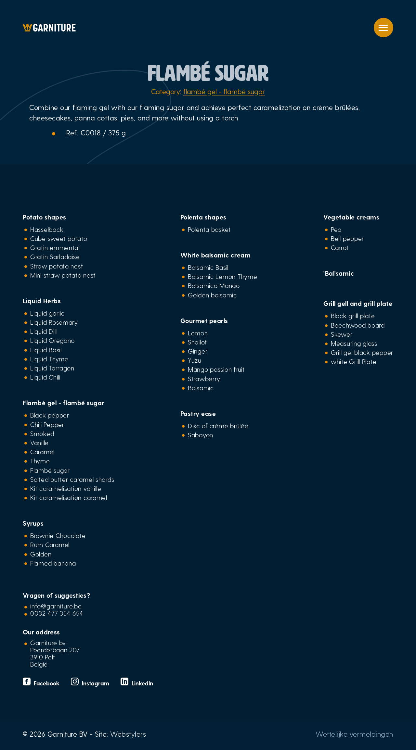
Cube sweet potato (58, 238)
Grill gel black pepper (362, 352)
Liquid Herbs (42, 301)
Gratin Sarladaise (55, 256)
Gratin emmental (55, 247)
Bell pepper (347, 238)
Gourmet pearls (204, 320)
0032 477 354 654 (56, 613)
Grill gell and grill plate (357, 303)
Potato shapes (44, 217)
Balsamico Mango (214, 285)
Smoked (42, 433)
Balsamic (201, 388)
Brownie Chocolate (57, 535)
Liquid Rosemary (54, 322)
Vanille (39, 442)
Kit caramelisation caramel (68, 497)
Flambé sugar (50, 470)
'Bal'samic (338, 273)
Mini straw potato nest (63, 275)
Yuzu (195, 360)
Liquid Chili (45, 377)
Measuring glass (354, 343)
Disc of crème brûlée (218, 426)
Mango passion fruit (216, 369)
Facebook (42, 683)
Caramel (42, 452)
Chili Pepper (47, 424)
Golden (40, 554)
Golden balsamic (212, 295)
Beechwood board (358, 325)
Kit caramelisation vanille (65, 488)
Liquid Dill (43, 331)
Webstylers (128, 734)
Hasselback (46, 229)
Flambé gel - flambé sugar (63, 402)
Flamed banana (53, 563)
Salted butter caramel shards (72, 479)
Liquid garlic (47, 313)
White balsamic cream (215, 255)
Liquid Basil (46, 350)
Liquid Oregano (52, 340)
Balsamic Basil (208, 267)
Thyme (40, 461)
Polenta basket (209, 229)
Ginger (197, 351)
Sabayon (200, 435)
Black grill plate (353, 315)
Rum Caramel (50, 544)
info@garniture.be (56, 606)
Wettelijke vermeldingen (354, 734)
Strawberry (204, 378)
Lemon (198, 333)
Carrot (340, 247)
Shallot (197, 342)
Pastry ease (198, 413)
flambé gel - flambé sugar (224, 91)
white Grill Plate (353, 361)
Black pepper (49, 415)
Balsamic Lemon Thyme (222, 276)
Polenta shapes (203, 217)
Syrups (33, 523)
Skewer (341, 334)
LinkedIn (137, 683)
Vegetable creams (351, 217)
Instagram (91, 683)
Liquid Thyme (49, 359)
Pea (336, 229)
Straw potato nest (56, 266)
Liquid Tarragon (52, 368)
